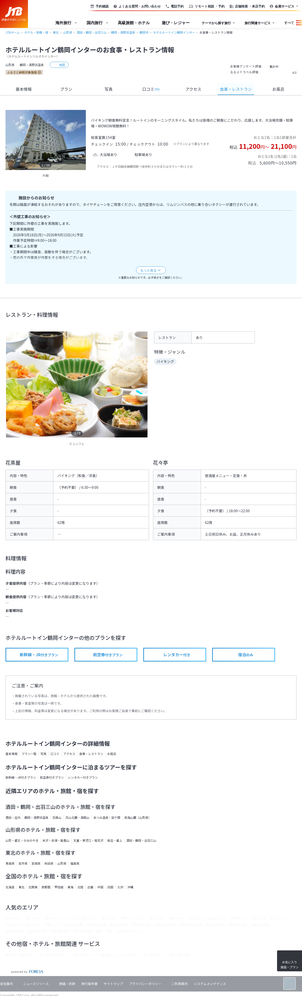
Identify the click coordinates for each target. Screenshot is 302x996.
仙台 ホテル (33, 918)
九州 (120, 887)
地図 (59, 65)
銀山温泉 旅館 (119, 924)
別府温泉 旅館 (60, 931)
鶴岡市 (144, 32)
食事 (236, 89)
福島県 (74, 863)
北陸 (80, 887)
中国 (100, 887)
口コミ (150, 89)
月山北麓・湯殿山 (77, 817)
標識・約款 (67, 983)
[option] (45, 140)
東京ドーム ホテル (133, 918)
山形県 (67, 32)
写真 (109, 89)
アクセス (193, 89)
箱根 (99, 931)
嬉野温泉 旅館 (82, 931)
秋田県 (48, 863)
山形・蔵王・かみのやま (21, 840)
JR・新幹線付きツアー (54, 955)
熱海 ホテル (196, 918)
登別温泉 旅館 (73, 924)
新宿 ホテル (157, 918)
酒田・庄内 (12, 817)
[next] (81, 140)
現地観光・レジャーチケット (120, 955)
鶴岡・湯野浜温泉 (123, 32)
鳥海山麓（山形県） (137, 817)
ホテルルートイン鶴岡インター (174, 32)
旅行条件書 (89, 983)
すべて (289, 23)
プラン (66, 89)
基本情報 (24, 89)
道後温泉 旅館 (14, 931)
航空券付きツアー (85, 955)
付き (176, 655)
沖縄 (130, 887)
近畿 (90, 887)
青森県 (9, 863)
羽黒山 (56, 817)
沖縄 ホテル (52, 924)
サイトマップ (113, 983)
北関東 (32, 887)
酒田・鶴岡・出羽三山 (92, 32)
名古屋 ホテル (217, 918)
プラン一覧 (28, 753)
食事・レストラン (91, 753)
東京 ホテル (109, 918)
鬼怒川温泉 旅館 (166, 924)
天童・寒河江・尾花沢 (88, 840)
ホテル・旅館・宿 (36, 32)
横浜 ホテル (177, 918)
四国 (110, 887)
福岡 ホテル (33, 924)
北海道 (9, 887)
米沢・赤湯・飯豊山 (55, 840)
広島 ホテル (13, 924)
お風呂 (278, 89)
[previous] (10, 140)
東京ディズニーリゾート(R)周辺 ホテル (71, 918)
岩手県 (22, 863)
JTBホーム (12, 32)
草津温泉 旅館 (141, 924)
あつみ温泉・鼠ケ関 (106, 817)
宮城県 (35, 863)
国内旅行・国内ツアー (20, 955)
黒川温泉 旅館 (37, 931)
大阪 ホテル (258, 918)
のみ (245, 655)
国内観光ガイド (154, 955)
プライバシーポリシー (145, 983)
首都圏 (45, 887)
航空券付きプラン (52, 777)
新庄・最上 (114, 840)
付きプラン (38, 655)
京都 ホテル (239, 918)
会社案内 (6, 983)
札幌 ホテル (13, 918)
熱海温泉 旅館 (238, 924)
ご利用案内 (180, 983)
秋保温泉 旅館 (96, 924)
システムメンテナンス (210, 983)
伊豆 (109, 931)
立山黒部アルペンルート (132, 931)
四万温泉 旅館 (215, 924)
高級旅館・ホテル (134, 22)
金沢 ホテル (278, 918)
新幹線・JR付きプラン (20, 777)
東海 (70, 887)
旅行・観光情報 (179, 955)
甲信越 (58, 887)
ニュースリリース (36, 983)
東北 (56, 32)
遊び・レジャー (176, 22)
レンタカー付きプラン (83, 777)
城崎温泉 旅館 (261, 924)
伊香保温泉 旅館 (191, 924)
